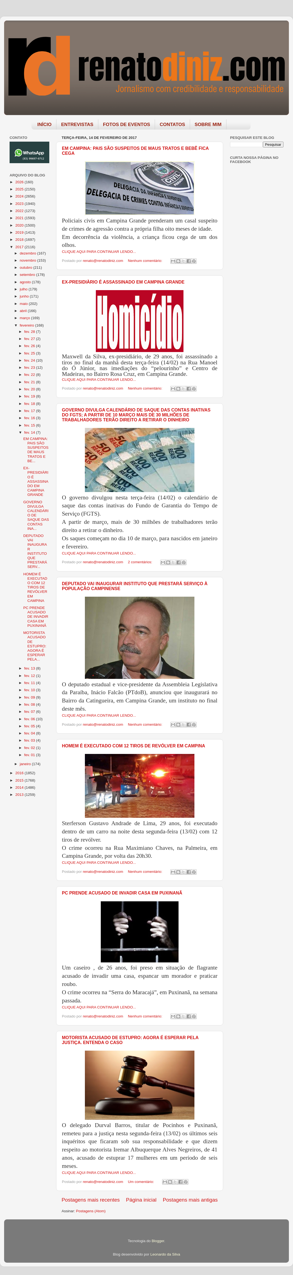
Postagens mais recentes (91, 1200)
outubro (26, 267)
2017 (20, 247)
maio (24, 304)
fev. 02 (30, 748)
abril (24, 311)
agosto (26, 282)
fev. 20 (30, 389)
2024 (20, 196)
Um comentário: (141, 1182)
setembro (28, 275)
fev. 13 (30, 668)
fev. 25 (30, 353)
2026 (20, 182)
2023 (20, 204)
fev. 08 (30, 704)
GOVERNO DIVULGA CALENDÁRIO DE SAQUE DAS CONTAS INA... (36, 515)
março (25, 318)
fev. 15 (30, 425)
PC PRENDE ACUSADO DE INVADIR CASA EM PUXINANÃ (122, 893)
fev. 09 (30, 697)
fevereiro (27, 325)
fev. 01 (30, 755)
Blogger (158, 1241)
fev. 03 (30, 740)
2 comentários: (140, 562)
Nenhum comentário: (145, 261)
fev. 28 (30, 332)
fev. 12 (30, 676)
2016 (20, 773)
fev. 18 (30, 404)
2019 (20, 232)
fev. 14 (30, 432)
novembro (28, 260)
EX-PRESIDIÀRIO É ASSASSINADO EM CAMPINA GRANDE (123, 282)
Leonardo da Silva (165, 1254)
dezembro (28, 253)
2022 (20, 211)
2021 (20, 218)
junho (25, 296)
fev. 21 (30, 382)
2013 (20, 795)
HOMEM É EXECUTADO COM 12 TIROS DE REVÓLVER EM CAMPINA (133, 746)
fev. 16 (30, 418)
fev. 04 (30, 733)
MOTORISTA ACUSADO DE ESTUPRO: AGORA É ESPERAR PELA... (34, 646)
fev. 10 (30, 690)
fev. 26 (30, 346)
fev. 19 (30, 396)
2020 (20, 225)
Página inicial (141, 1200)
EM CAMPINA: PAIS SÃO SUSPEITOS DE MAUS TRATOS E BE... (35, 450)
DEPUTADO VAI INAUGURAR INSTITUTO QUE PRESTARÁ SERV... (35, 551)
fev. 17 (30, 411)
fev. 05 (30, 726)
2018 (20, 240)
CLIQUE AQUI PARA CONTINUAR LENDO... (99, 252)
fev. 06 (30, 719)
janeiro (26, 764)
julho (24, 289)
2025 (20, 189)
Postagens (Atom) (91, 1211)
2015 (20, 780)
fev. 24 (30, 360)
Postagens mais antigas (190, 1200)
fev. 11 (30, 683)
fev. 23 (30, 367)
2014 (20, 787)
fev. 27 (30, 339)
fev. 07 (30, 712)
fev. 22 (30, 375)
